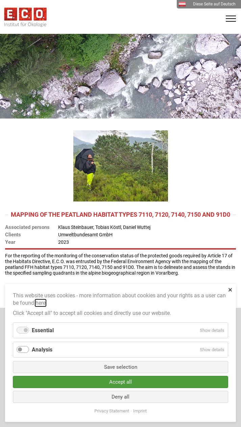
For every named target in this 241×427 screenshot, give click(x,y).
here (40, 303)
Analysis (42, 349)
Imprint (140, 410)
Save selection (120, 367)
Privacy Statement (111, 410)
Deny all (120, 397)
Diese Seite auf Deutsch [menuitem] (207, 4)
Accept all (120, 382)
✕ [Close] (230, 290)
